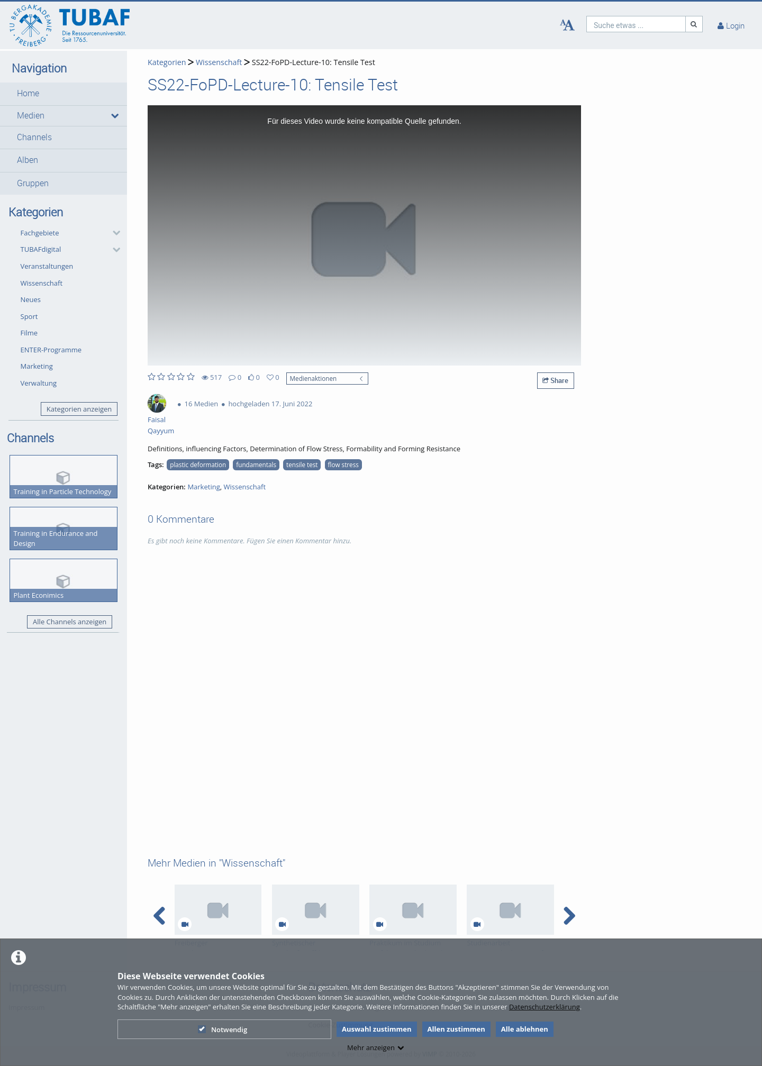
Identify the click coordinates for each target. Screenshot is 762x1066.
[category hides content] (113, 232)
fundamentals (256, 464)
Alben (27, 160)
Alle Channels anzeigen (69, 621)
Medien (30, 115)
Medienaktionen (313, 378)
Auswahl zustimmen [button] (377, 1029)
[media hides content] (114, 116)
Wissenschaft (42, 283)
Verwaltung (39, 383)
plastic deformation (198, 464)
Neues (31, 299)
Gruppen (33, 183)
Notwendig (222, 1029)
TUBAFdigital (41, 249)
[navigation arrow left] (159, 916)
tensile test (302, 464)
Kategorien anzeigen (79, 409)
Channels (34, 137)
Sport (29, 316)
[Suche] (694, 24)
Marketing (37, 366)
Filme (29, 333)
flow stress (343, 464)
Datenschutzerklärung (544, 1007)
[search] (636, 24)
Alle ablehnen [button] (524, 1029)
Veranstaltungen (47, 266)
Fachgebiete (40, 233)
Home (28, 93)
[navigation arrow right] (569, 916)
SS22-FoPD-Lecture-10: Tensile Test (313, 62)
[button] (63, 94)
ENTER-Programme (51, 349)
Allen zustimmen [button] (456, 1029)
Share (555, 380)
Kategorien (167, 62)
